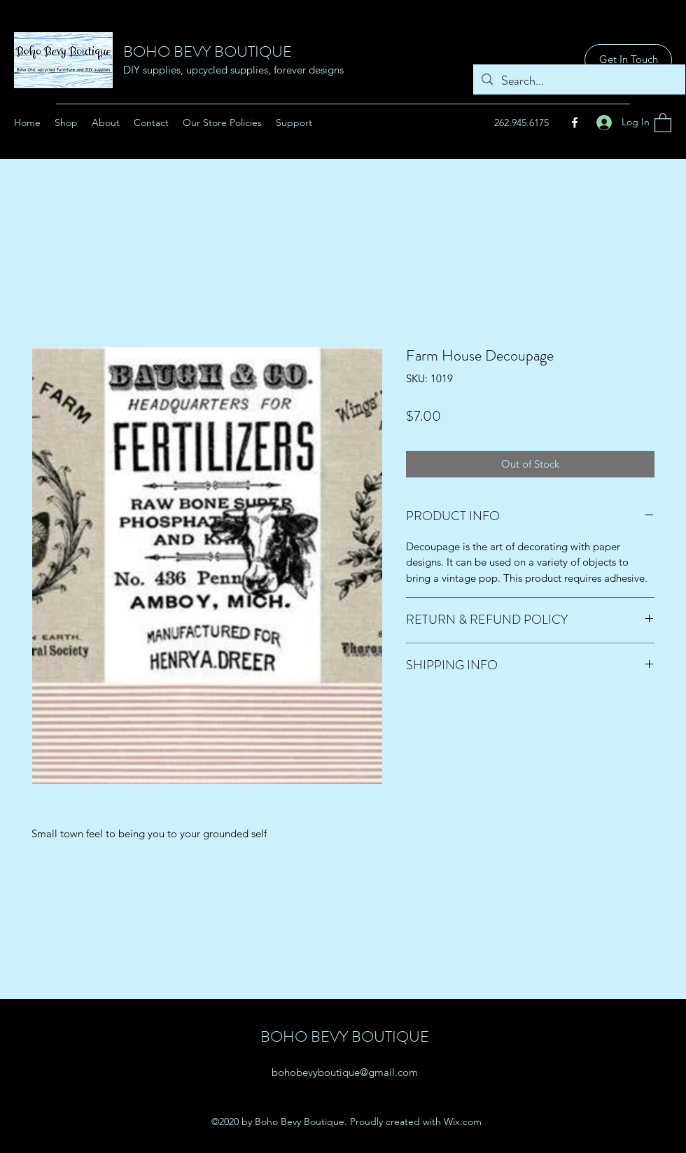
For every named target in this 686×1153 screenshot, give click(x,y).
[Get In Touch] (628, 60)
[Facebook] (575, 123)
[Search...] (578, 81)
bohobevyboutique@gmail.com (345, 1072)
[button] (662, 122)
